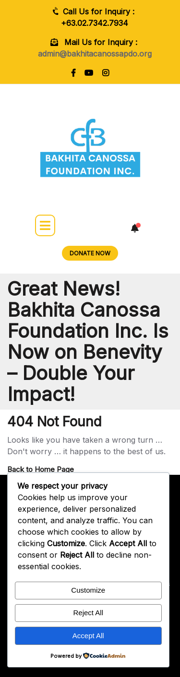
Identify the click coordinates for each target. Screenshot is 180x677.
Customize (88, 590)
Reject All (88, 612)
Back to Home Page (40, 469)
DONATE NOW (90, 253)
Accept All (88, 635)
